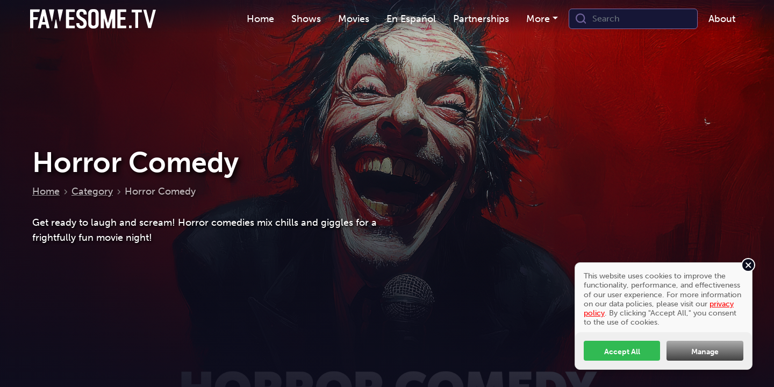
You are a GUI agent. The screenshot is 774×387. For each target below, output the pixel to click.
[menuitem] (260, 19)
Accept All (622, 351)
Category (92, 191)
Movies (353, 19)
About (721, 19)
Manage (705, 351)
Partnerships (481, 19)
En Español (411, 19)
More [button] (538, 19)
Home (260, 19)
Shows (306, 19)
